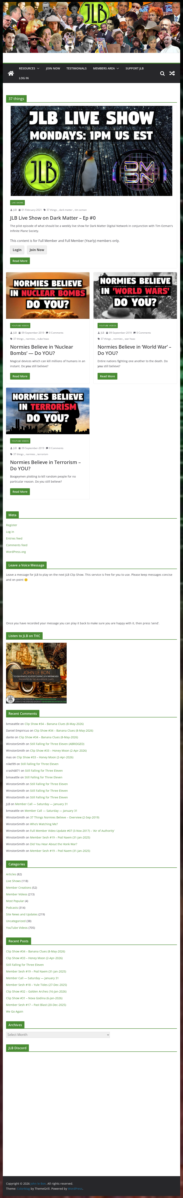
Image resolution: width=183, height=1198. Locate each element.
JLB (15, 210)
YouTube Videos (20, 325)
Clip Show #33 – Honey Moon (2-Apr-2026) (58, 750)
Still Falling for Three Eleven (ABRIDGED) (57, 744)
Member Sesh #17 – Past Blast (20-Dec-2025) (36, 1005)
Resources (27, 68)
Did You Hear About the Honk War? (53, 844)
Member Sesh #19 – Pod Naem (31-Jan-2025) (60, 837)
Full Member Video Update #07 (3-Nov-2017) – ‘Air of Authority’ (72, 831)
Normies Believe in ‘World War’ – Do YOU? (134, 349)
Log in (10, 532)
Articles (11, 874)
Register (11, 525)
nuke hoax (43, 338)
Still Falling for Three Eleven (40, 764)
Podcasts (12, 908)
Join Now (37, 250)
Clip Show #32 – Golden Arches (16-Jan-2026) (36, 991)
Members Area (104, 68)
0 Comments (54, 332)
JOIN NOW (53, 68)
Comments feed (16, 545)
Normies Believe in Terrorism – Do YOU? (45, 465)
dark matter (66, 210)
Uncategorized (16, 921)
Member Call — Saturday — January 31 (41, 804)
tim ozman (81, 210)
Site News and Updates (22, 914)
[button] (37, 68)
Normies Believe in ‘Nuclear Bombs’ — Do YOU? (41, 349)
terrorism (42, 454)
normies (30, 338)
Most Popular (15, 901)
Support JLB (135, 68)
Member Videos (16, 894)
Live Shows (17, 202)
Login (17, 250)
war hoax (130, 338)
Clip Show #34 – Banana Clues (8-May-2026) (54, 724)
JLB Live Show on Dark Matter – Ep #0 (53, 217)
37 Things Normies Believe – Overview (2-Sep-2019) (64, 817)
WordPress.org (16, 552)
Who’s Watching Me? (44, 824)
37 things (52, 210)
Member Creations (18, 887)
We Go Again (14, 1011)
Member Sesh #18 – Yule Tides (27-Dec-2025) (36, 985)
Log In (24, 78)
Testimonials (76, 68)
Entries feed (14, 538)
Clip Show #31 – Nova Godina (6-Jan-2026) (34, 998)
